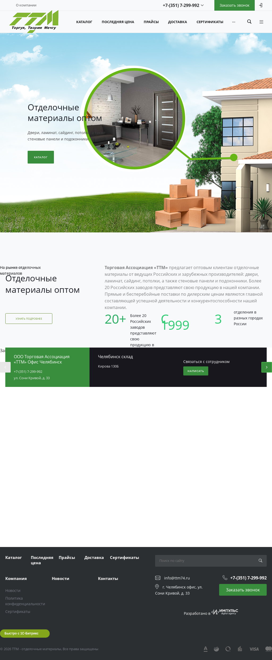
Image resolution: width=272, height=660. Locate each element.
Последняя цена (42, 560)
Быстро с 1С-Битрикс (22, 633)
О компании (26, 5)
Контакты (108, 578)
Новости (12, 590)
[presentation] (5, 367)
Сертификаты (124, 557)
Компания (16, 578)
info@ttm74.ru (177, 577)
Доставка (94, 557)
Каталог (41, 157)
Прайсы (67, 557)
